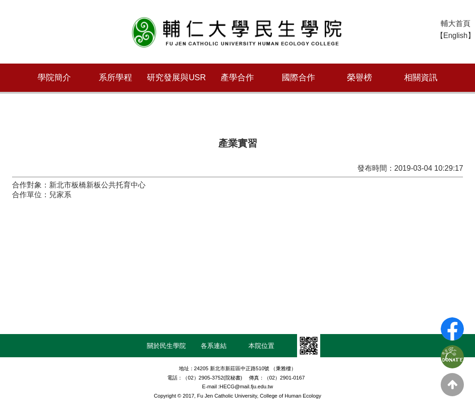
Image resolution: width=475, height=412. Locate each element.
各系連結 (214, 345)
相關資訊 (420, 77)
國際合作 (298, 77)
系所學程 (115, 77)
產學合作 (237, 77)
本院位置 (261, 345)
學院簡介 (54, 77)
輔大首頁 (455, 23)
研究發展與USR (176, 77)
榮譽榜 (359, 77)
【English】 (455, 35)
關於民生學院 (166, 345)
